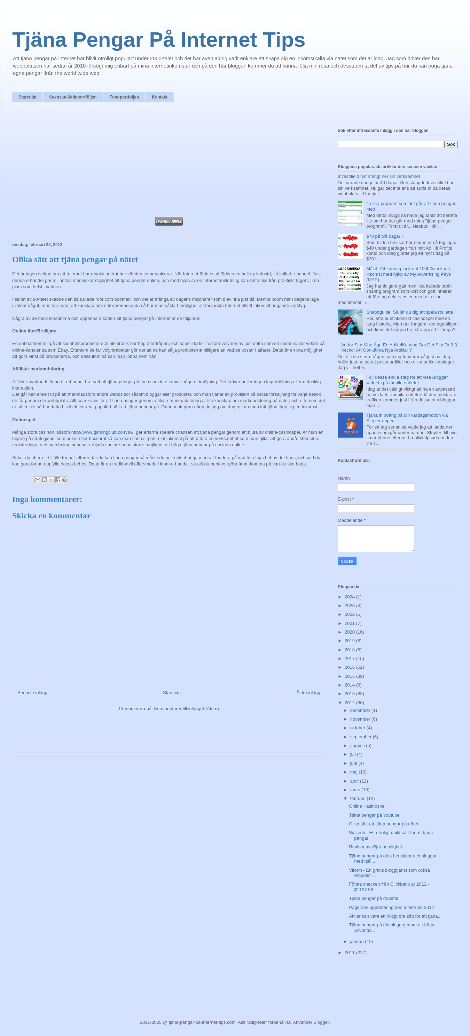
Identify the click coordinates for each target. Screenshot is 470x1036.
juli (353, 754)
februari (358, 798)
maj (354, 772)
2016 (350, 667)
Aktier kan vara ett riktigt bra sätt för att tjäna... (395, 916)
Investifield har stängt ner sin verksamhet (379, 176)
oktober (358, 727)
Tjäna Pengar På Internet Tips (158, 39)
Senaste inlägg (32, 692)
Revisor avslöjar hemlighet (375, 846)
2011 (350, 952)
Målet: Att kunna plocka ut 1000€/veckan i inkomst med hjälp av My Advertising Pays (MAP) (408, 274)
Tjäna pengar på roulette (373, 898)
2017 (350, 658)
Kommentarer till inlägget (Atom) (186, 708)
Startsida (27, 97)
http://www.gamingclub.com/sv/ (102, 432)
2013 (350, 693)
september (361, 736)
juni (354, 763)
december (360, 710)
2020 (350, 632)
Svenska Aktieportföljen (72, 97)
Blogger (321, 1022)
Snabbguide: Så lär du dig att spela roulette (409, 312)
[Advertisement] (169, 161)
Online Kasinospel (367, 806)
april (355, 781)
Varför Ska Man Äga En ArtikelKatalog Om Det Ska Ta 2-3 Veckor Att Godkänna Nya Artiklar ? (399, 347)
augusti (358, 745)
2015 (350, 676)
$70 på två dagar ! (384, 236)
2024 (350, 596)
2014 (350, 685)
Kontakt (159, 97)
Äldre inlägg (308, 692)
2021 (350, 623)
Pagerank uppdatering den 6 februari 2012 (391, 907)
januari (357, 941)
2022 (350, 614)
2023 (350, 605)
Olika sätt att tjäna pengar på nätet (383, 823)
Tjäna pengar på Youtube (374, 815)
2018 (350, 649)
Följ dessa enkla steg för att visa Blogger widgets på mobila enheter (407, 380)
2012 (350, 702)
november (360, 719)
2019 (350, 640)
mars (356, 789)
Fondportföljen (124, 97)
